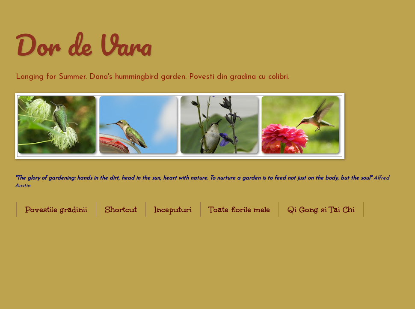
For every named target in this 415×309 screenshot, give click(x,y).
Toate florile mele (239, 209)
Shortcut (121, 209)
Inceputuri (173, 209)
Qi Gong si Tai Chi (321, 209)
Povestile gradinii (56, 209)
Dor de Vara (83, 44)
